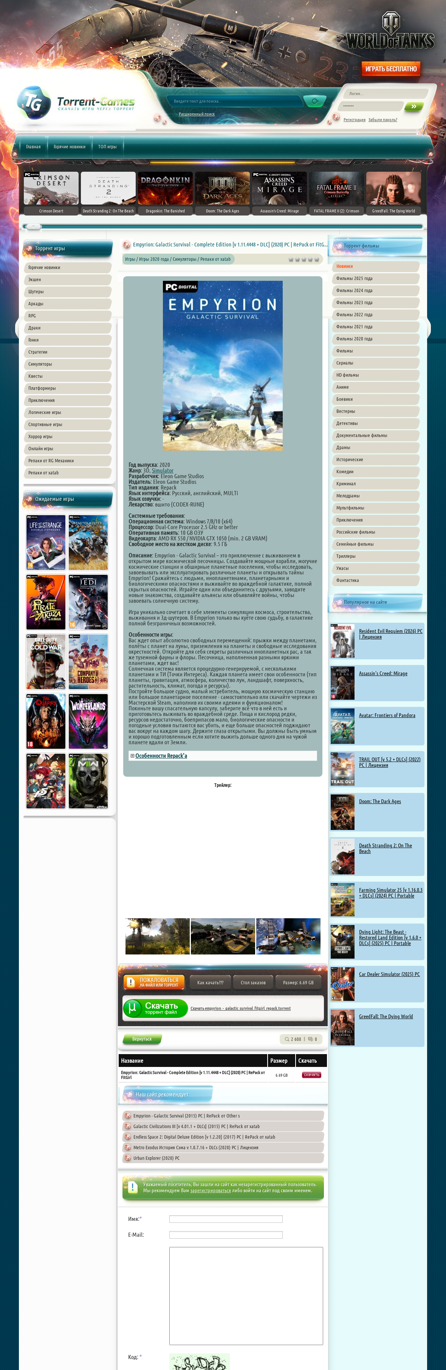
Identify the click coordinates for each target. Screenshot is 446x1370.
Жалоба (154, 984)
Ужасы (342, 568)
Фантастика (347, 580)
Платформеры (42, 388)
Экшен (34, 279)
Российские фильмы (355, 531)
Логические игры (44, 412)
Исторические (349, 459)
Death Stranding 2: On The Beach (385, 848)
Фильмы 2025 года (354, 278)
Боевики (344, 399)
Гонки (33, 339)
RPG (32, 315)
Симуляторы (40, 363)
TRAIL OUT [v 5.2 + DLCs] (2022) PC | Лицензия (390, 762)
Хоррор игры (40, 436)
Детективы (347, 423)
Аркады (35, 303)
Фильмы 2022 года (354, 314)
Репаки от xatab (43, 472)
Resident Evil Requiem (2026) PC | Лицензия (391, 634)
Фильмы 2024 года (354, 290)
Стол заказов (253, 982)
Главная (33, 146)
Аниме (342, 386)
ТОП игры (107, 146)
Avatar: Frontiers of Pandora (387, 715)
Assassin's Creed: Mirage (383, 673)
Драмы (343, 447)
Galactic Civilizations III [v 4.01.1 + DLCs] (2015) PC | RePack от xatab (196, 1126)
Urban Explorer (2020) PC (156, 1158)
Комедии (344, 471)
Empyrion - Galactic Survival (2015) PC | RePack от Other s (186, 1115)
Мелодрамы (348, 495)
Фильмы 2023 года (354, 302)
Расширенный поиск (197, 114)
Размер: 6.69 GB (298, 982)
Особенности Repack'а (161, 755)
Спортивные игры (45, 424)
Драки (34, 327)
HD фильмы (347, 374)
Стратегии (37, 351)
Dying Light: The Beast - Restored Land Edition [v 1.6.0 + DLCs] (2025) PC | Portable (390, 937)
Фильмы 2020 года (354, 338)
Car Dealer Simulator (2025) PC (389, 974)
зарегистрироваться (210, 1190)
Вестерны (345, 411)
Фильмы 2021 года (354, 326)
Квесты (35, 376)
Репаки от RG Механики (51, 460)
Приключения (41, 400)
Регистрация (354, 119)
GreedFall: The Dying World (386, 1016)
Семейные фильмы (355, 543)
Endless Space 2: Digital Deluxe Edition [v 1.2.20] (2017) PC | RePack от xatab (204, 1136)
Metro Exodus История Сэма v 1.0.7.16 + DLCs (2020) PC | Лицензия (196, 1147)
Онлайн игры (40, 448)
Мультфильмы (350, 507)
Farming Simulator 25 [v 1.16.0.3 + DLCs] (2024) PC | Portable (391, 893)
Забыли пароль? (383, 119)
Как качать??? (210, 982)
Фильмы (344, 350)
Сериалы (344, 362)
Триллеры (346, 556)
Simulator (162, 470)
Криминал (346, 483)
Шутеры (36, 291)
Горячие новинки (69, 146)
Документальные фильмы (361, 435)
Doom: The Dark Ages (380, 801)
